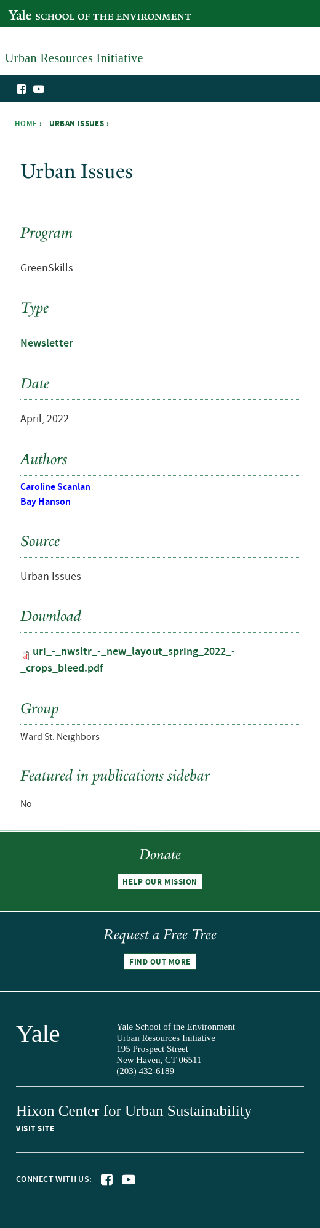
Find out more (160, 962)
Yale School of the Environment (71, 8)
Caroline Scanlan (55, 487)
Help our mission (159, 882)
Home (26, 123)
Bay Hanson (45, 502)
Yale (38, 1034)
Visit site (35, 1128)
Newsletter (46, 343)
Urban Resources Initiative (278, 109)
